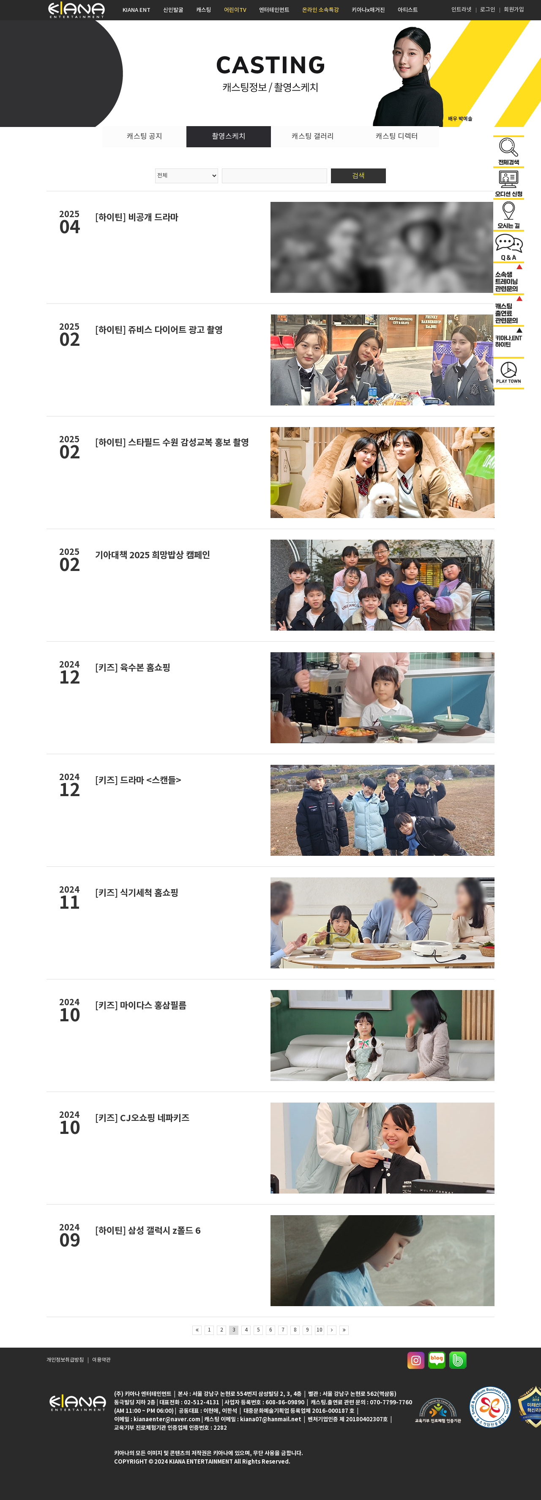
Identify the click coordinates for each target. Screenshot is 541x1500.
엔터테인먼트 (274, 10)
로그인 (487, 10)
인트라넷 (461, 10)
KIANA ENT (136, 10)
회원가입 (514, 10)
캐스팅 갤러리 (313, 136)
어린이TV (235, 10)
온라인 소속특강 (320, 10)
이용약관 (101, 1360)
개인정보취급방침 (65, 1360)
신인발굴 (173, 10)
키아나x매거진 (368, 10)
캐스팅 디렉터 (397, 136)
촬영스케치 (229, 136)
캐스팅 (203, 10)
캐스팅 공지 (144, 136)
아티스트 (408, 10)
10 (319, 1330)
